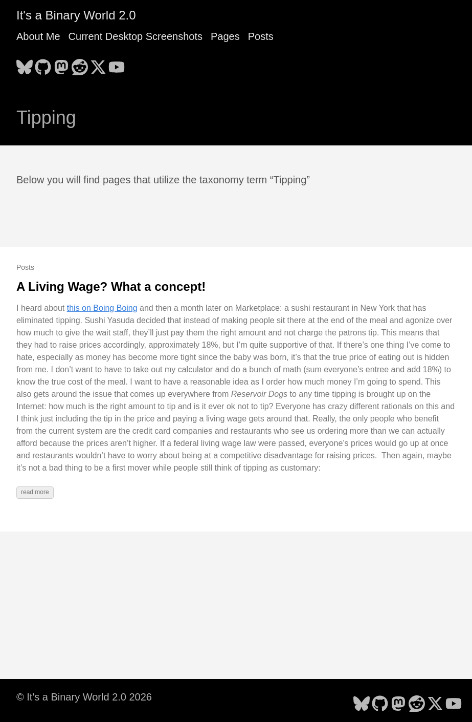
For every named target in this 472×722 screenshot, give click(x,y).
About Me (38, 36)
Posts (261, 36)
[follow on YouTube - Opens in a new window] (116, 64)
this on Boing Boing (102, 308)
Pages (225, 36)
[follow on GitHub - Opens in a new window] (43, 64)
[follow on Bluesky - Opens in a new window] (24, 64)
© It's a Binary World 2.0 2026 (84, 697)
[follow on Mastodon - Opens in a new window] (61, 64)
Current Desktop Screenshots (136, 36)
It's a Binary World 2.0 (76, 15)
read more (35, 492)
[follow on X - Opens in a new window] (98, 64)
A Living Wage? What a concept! (111, 286)
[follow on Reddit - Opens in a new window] (80, 64)
